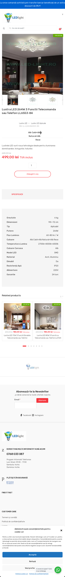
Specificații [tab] (17, 194)
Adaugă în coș (32, 174)
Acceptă (32, 555)
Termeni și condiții (9, 517)
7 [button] (41, 346)
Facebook (26, 415)
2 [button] (28, 346)
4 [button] (33, 346)
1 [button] (24, 346)
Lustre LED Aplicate (38, 123)
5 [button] (36, 346)
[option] (32, 64)
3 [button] (31, 346)
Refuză (32, 561)
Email (17, 399)
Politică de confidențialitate (38, 574)
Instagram (37, 415)
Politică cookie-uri (21, 574)
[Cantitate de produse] (32, 165)
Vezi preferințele (32, 568)
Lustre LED (23, 123)
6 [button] (39, 346)
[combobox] (32, 28)
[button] (61, 530)
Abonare (42, 400)
